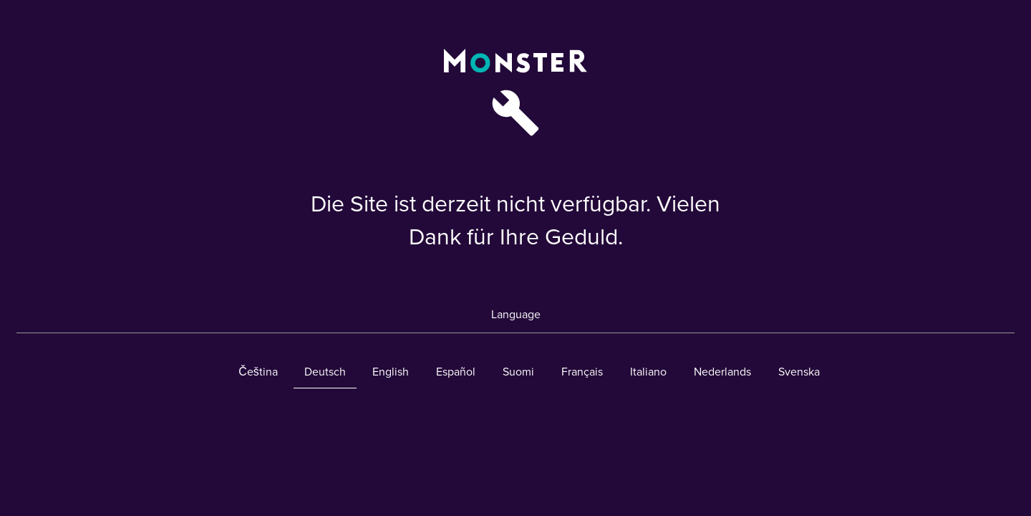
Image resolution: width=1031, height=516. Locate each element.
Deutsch (325, 372)
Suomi (518, 372)
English (390, 372)
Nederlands (722, 372)
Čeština (258, 372)
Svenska (799, 372)
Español (455, 372)
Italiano (648, 372)
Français (582, 372)
